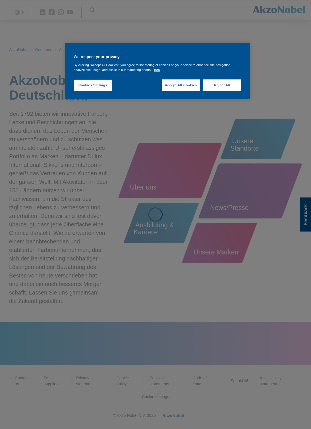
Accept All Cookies (181, 85)
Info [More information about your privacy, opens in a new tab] (157, 70)
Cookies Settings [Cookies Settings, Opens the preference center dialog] (92, 85)
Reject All (222, 85)
